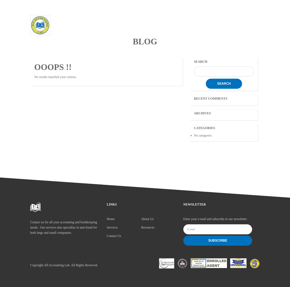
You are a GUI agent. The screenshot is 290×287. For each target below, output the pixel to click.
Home (110, 21)
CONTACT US (238, 5)
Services (163, 21)
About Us (135, 21)
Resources (192, 21)
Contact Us (222, 21)
